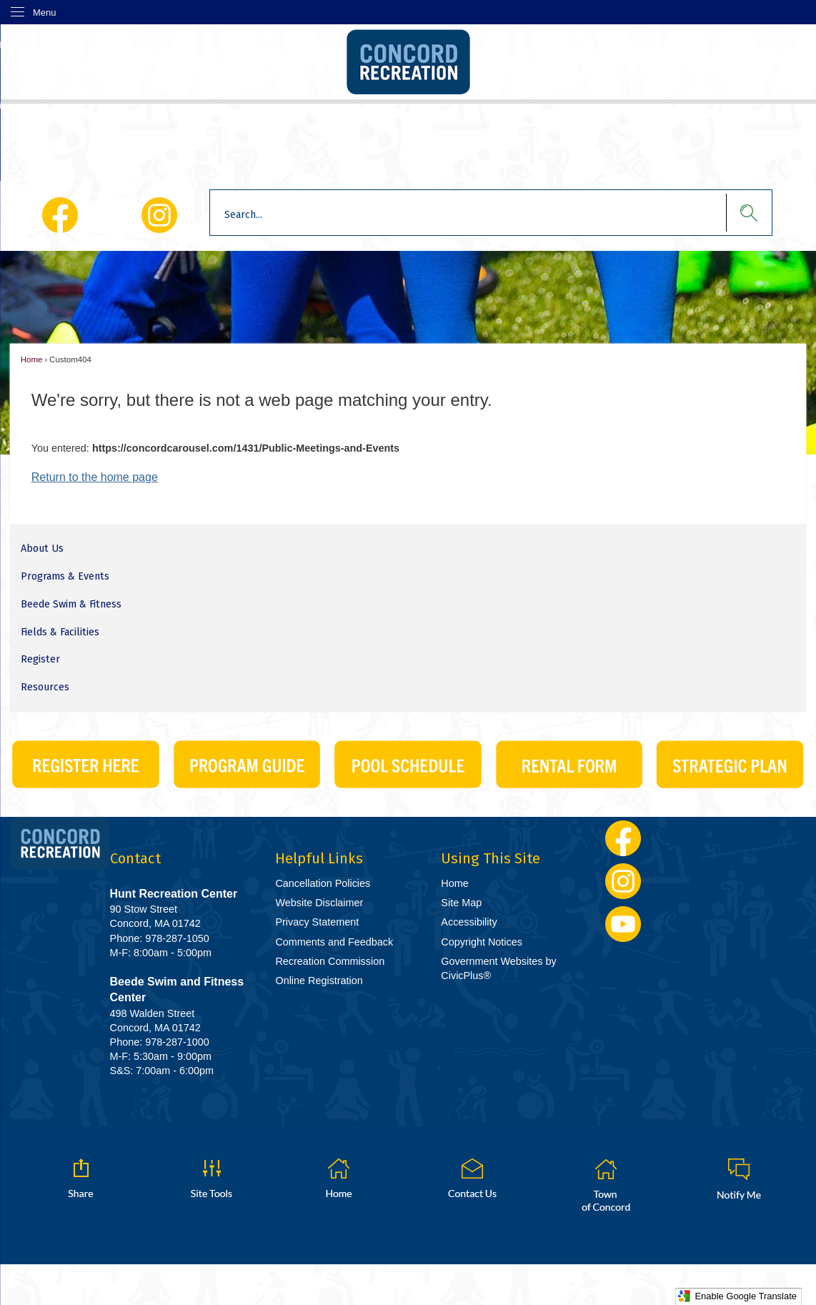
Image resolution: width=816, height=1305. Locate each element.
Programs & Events (65, 576)
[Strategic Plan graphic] (730, 764)
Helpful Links (319, 858)
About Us (42, 548)
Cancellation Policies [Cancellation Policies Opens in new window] (322, 883)
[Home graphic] (338, 1178)
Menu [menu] (44, 12)
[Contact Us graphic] (472, 1178)
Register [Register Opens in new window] (40, 659)
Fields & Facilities (60, 632)
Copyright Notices (481, 942)
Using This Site (490, 858)
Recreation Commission (329, 961)
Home (32, 359)
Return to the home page (94, 477)
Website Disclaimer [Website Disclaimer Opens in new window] (319, 902)
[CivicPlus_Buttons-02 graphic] (246, 764)
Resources (45, 687)
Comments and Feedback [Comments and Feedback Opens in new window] (334, 942)
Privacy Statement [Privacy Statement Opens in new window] (317, 922)
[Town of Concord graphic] (605, 1185)
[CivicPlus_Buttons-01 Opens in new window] (85, 764)
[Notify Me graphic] (738, 1178)
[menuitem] (407, 549)
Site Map (461, 902)
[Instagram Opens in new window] (159, 215)
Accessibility (469, 922)
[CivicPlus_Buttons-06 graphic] (569, 764)
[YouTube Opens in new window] (623, 924)
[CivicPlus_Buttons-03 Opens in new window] (407, 764)
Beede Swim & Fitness (71, 604)
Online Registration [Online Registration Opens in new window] (318, 980)
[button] (742, 212)
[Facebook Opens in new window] (59, 215)
